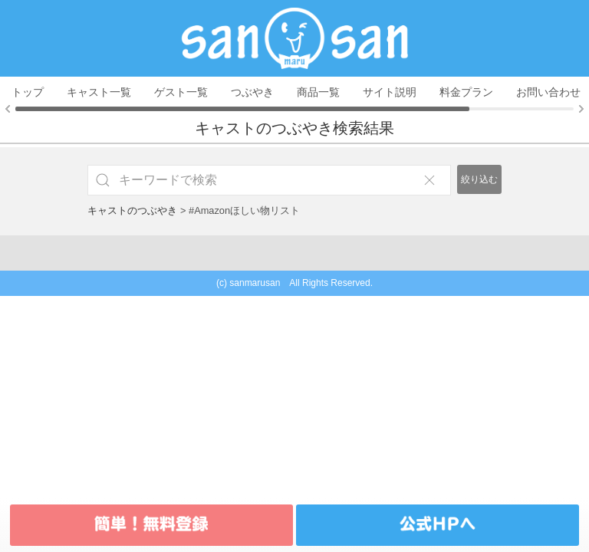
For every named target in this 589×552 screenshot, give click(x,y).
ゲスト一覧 (181, 92)
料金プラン (466, 92)
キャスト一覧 (99, 92)
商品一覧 (318, 92)
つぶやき (252, 92)
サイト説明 (389, 92)
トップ (28, 92)
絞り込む (479, 179)
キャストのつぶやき (132, 210)
